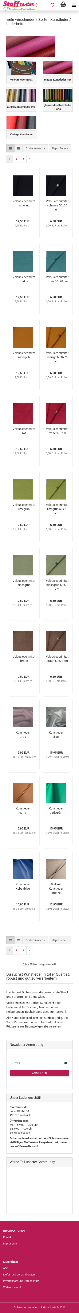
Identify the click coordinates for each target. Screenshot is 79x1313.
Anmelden (39, 1073)
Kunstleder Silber (56, 734)
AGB (5, 1268)
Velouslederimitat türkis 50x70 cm (57, 279)
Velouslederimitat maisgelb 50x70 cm (57, 357)
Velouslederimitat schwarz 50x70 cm (57, 205)
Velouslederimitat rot (24, 431)
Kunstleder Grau (23, 734)
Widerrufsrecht (12, 1287)
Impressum (10, 1243)
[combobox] (35, 148)
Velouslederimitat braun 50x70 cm (57, 659)
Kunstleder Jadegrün (56, 810)
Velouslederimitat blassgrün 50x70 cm (57, 585)
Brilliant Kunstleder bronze (56, 888)
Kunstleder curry (23, 810)
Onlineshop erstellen (26, 1307)
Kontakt (7, 1237)
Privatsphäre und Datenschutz (21, 1280)
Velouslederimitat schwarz (24, 203)
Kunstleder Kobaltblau (23, 886)
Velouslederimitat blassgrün (24, 583)
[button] (10, 148)
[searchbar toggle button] (52, 5)
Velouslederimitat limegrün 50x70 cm (57, 509)
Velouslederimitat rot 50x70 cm (57, 431)
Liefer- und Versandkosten (19, 1274)
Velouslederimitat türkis (24, 279)
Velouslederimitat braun (24, 659)
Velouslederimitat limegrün (24, 507)
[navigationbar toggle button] (73, 5)
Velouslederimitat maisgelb (24, 355)
